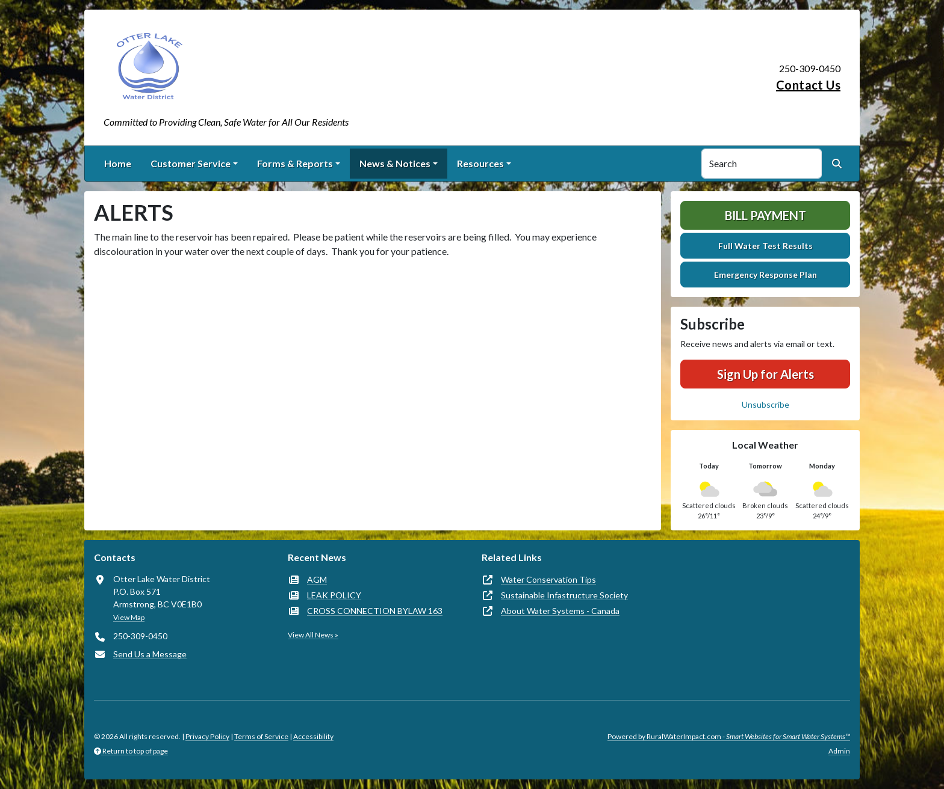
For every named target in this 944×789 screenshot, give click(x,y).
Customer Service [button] (191, 163)
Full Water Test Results (765, 246)
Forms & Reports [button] (295, 163)
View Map (128, 617)
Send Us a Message (150, 654)
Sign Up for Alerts (765, 374)
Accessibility (313, 736)
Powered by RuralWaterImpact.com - (728, 736)
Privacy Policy (207, 736)
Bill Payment (765, 215)
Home (117, 163)
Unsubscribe (765, 404)
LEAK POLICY (334, 595)
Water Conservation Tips (548, 579)
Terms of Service (261, 736)
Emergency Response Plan (765, 274)
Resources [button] (480, 163)
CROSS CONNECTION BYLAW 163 (374, 611)
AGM (317, 579)
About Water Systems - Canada (560, 611)
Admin (839, 750)
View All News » (313, 634)
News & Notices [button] (394, 163)
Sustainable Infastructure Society (564, 595)
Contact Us (808, 85)
